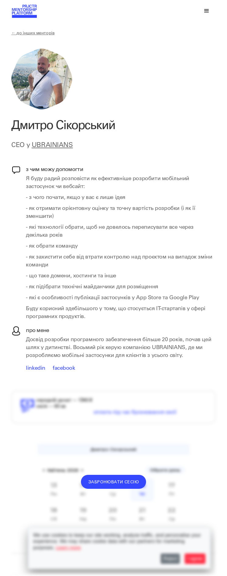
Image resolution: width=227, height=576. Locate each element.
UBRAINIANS (52, 145)
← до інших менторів (32, 33)
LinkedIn (35, 368)
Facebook (64, 368)
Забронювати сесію (113, 482)
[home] (24, 12)
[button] (206, 11)
